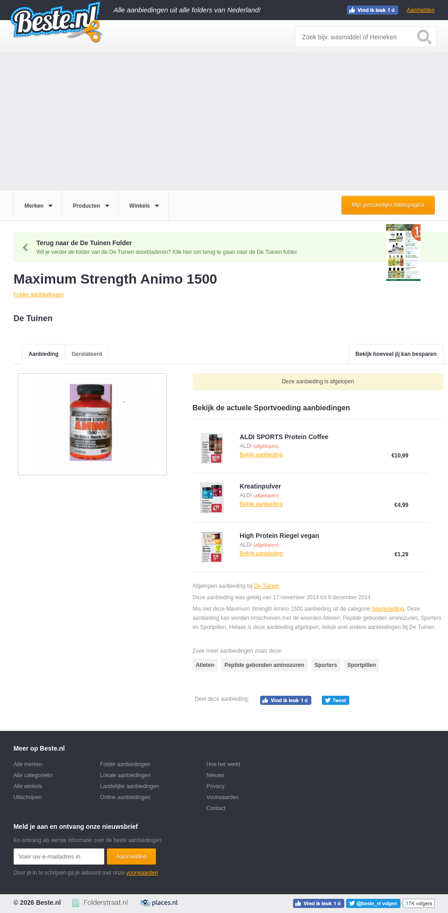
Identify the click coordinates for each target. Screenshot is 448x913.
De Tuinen (266, 586)
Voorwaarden (223, 797)
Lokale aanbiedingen (125, 775)
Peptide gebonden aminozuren (264, 665)
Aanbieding (43, 354)
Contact (216, 808)
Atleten (205, 665)
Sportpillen (361, 665)
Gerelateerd (87, 354)
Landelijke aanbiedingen (129, 786)
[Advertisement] (224, 122)
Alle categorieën (33, 775)
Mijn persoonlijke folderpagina (388, 205)
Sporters (326, 665)
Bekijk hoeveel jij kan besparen (396, 354)
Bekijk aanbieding (261, 454)
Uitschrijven (27, 797)
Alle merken (27, 764)
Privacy (215, 786)
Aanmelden (421, 10)
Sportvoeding (388, 609)
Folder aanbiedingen (125, 764)
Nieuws (215, 775)
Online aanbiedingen (125, 797)
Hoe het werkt (223, 764)
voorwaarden (142, 873)
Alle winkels (27, 786)
